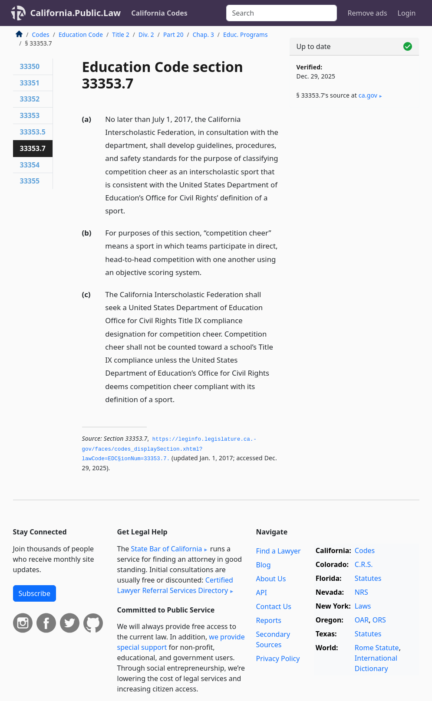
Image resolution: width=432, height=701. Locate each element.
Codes (40, 34)
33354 (30, 165)
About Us (271, 578)
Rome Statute (377, 647)
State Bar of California (166, 549)
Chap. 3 (203, 34)
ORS (379, 620)
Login (407, 13)
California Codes (159, 13)
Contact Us (273, 606)
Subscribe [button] (34, 593)
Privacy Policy (278, 658)
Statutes (368, 578)
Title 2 (120, 34)
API (261, 592)
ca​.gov (368, 95)
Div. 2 (146, 34)
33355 (30, 181)
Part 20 (173, 34)
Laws (363, 606)
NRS (361, 592)
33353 (30, 115)
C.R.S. (364, 564)
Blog (263, 565)
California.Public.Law (75, 13)
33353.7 (33, 148)
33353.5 (33, 132)
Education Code (81, 34)
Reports (268, 620)
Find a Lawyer (278, 551)
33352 (30, 99)
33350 (30, 66)
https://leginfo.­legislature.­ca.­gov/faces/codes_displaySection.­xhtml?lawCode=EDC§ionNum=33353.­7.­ (169, 449)
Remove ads (367, 13)
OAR (362, 620)
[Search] (281, 13)
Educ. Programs (245, 34)
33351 (30, 83)
